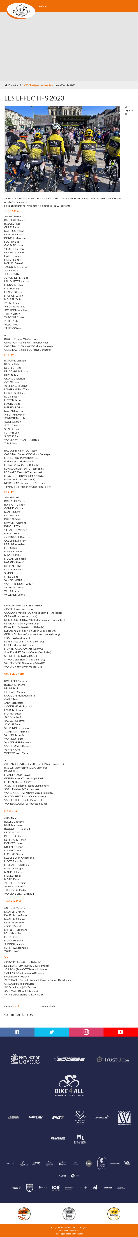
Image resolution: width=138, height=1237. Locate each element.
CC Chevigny (31, 85)
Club (17, 1006)
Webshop (43, 6)
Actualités (47, 85)
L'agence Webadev (74, 1233)
